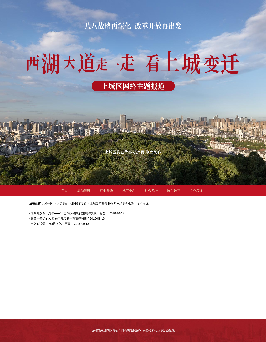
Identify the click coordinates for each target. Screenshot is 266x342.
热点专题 (62, 203)
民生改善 (174, 190)
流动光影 (83, 190)
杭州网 (48, 203)
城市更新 (128, 190)
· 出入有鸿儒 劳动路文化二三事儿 (51, 223)
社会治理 (151, 190)
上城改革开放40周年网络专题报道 (112, 203)
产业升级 (106, 190)
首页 (64, 190)
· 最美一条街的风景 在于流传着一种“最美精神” (59, 218)
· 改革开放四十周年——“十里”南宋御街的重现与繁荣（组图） (68, 213)
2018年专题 (79, 203)
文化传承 (196, 190)
